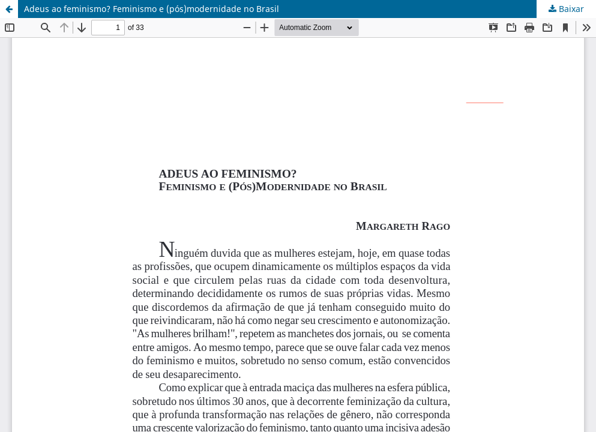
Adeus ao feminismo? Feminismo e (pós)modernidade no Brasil (151, 8)
